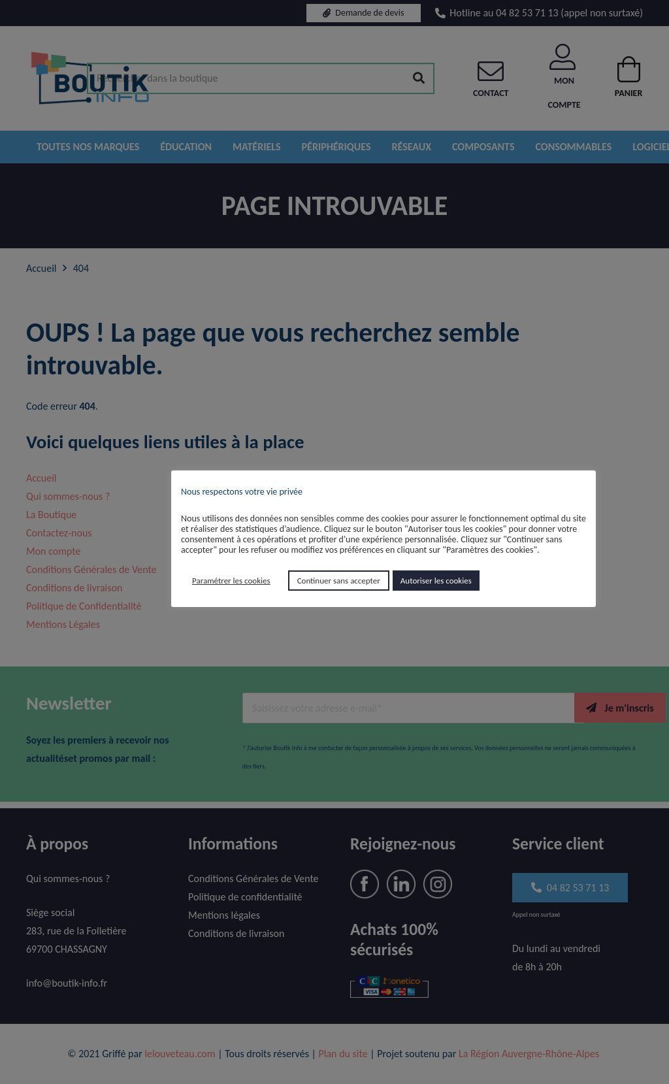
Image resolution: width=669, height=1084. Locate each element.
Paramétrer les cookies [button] (231, 580)
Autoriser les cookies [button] (436, 580)
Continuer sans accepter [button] (338, 580)
